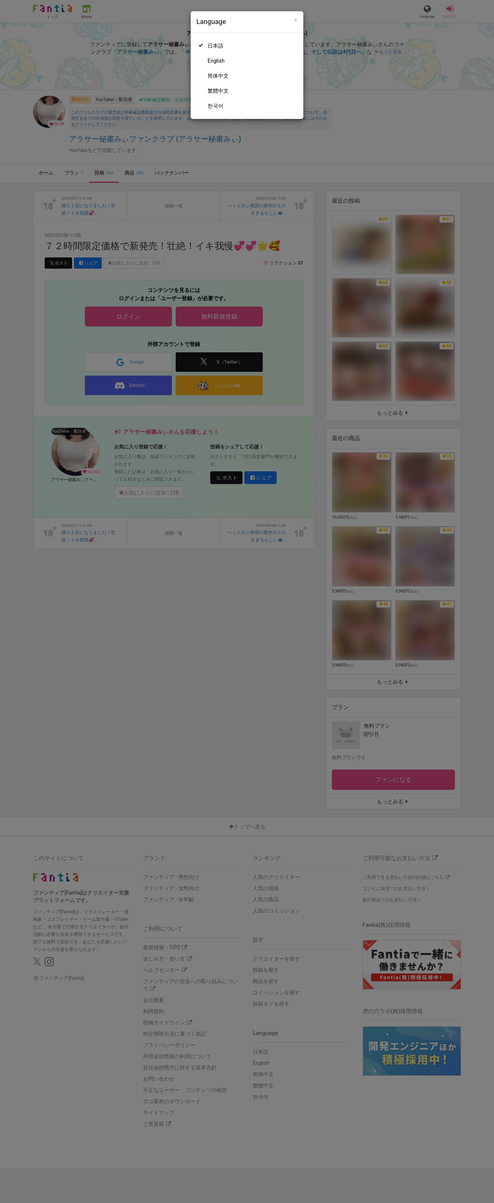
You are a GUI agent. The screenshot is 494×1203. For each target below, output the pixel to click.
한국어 (215, 106)
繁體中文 (218, 91)
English (216, 61)
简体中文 (218, 76)
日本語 (215, 46)
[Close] (296, 20)
